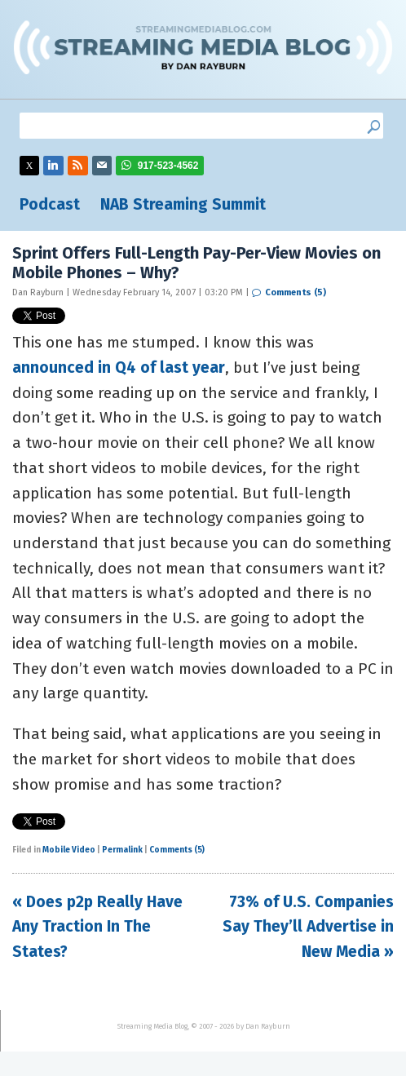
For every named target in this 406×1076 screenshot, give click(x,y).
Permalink (122, 850)
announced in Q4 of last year (118, 367)
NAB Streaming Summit (183, 204)
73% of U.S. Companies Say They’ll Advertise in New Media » (308, 926)
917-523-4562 (168, 165)
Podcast (50, 204)
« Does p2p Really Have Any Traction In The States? (97, 926)
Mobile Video (68, 850)
